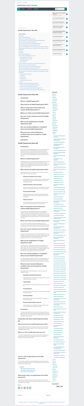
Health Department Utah (58, 323)
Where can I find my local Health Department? (27, 42)
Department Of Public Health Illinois (60, 285)
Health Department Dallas (58, 330)
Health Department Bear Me (58, 332)
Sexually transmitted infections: (26, 74)
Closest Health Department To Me (59, 191)
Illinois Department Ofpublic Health (60, 273)
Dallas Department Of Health (58, 339)
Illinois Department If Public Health (60, 277)
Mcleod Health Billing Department (58, 22)
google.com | (21, 402)
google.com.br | (62, 402)
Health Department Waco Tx (57, 53)
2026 (54, 94)
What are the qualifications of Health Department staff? (29, 45)
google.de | (47, 402)
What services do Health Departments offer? (27, 38)
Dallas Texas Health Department (59, 189)
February (54, 99)
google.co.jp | (56, 402)
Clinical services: (23, 61)
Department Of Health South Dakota (60, 150)
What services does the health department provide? (29, 84)
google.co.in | (42, 402)
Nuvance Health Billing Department (59, 18)
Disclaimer (25, 2)
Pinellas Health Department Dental (60, 289)
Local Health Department (58, 178)
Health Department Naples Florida (59, 301)
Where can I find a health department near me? (29, 86)
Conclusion (21, 51)
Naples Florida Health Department (59, 294)
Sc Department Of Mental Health (59, 256)
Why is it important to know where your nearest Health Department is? (32, 40)
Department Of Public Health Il (59, 287)
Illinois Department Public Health (59, 271)
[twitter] (22, 388)
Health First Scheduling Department (59, 49)
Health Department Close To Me (59, 174)
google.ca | (31, 402)
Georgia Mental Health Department (60, 206)
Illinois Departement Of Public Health (60, 279)
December (55, 104)
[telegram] (30, 388)
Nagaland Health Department (59, 176)
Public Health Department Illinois (59, 258)
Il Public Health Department (58, 283)
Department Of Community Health (59, 213)
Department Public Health (58, 208)
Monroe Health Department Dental (59, 235)
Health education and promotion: (26, 58)
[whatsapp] (27, 388)
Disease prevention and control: (26, 57)
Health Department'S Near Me (59, 321)
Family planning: (23, 78)
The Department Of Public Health (59, 357)
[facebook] (19, 388)
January (54, 100)
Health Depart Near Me (57, 334)
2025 (54, 102)
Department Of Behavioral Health (59, 187)
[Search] (59, 9)
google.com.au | (37, 402)
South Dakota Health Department (59, 142)
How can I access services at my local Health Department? (30, 43)
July (54, 112)
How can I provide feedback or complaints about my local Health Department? (33, 46)
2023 (54, 369)
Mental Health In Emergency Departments (28, 368)
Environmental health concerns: (26, 80)
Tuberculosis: (22, 75)
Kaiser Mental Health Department (59, 350)
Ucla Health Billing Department (58, 36)
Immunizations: (23, 77)
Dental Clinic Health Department (59, 243)
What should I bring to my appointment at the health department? (32, 89)
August (54, 110)
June (54, 359)
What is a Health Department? (24, 37)
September (55, 130)
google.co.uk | (26, 402)
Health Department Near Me (58, 328)
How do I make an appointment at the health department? (31, 88)
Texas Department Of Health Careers (60, 251)
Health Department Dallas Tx (58, 182)
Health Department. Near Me (58, 319)
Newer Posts (20, 395)
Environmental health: (24, 60)
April (54, 95)
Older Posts (48, 395)
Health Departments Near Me (59, 317)
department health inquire (27, 5)
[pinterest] (25, 388)
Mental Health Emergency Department (27, 371)
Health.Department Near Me (58, 315)
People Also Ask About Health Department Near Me (28, 83)
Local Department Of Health (58, 180)
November (55, 105)
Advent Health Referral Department (59, 40)
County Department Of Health (59, 215)
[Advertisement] (34, 19)
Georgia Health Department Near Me (60, 167)
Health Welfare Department (58, 172)
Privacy (18, 2)
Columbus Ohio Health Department (60, 245)
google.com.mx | (42, 403)
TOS (21, 2)
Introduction (21, 35)
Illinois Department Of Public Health (60, 275)
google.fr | (52, 402)
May (54, 115)
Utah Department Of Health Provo (59, 355)
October (54, 107)
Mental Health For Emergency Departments (28, 370)
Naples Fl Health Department (59, 296)
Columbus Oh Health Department (59, 247)
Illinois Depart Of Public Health (59, 281)
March (54, 97)
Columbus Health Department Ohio (60, 249)
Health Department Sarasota (58, 204)
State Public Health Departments (59, 341)
